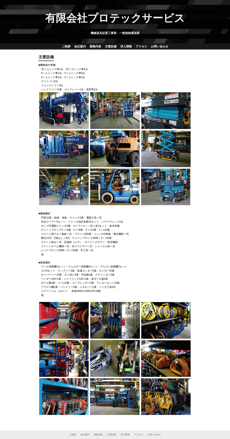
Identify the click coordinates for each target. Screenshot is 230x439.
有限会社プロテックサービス (115, 18)
